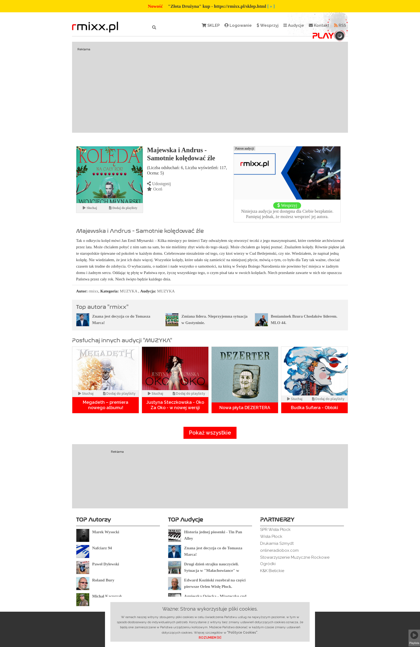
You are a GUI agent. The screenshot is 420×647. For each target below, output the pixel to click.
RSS (340, 25)
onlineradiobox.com (279, 550)
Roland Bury (103, 580)
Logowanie (238, 25)
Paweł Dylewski (105, 564)
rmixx (93, 291)
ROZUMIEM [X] (210, 638)
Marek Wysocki (105, 532)
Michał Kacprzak (107, 596)
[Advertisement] (210, 87)
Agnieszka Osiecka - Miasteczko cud (215, 596)
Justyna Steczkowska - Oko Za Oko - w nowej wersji (175, 405)
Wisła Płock (271, 536)
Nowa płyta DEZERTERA (244, 407)
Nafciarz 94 (102, 548)
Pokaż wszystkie (210, 432)
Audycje (293, 25)
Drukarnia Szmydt (277, 543)
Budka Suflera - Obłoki (314, 407)
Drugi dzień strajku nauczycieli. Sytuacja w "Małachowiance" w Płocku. (211, 570)
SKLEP (211, 25)
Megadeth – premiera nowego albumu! (105, 405)
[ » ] (271, 6)
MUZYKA (128, 291)
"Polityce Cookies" (242, 632)
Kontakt (319, 25)
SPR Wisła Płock (275, 529)
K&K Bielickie (272, 570)
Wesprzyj (268, 25)
